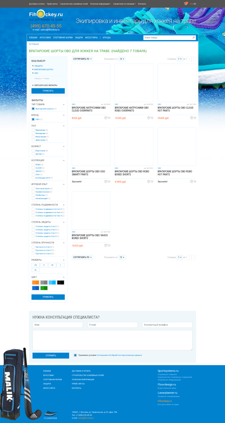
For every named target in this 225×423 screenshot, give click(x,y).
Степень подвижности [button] (44, 205)
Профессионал (44, 192)
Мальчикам (42, 137)
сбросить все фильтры (44, 85)
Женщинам (42, 133)
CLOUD (40, 168)
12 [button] (121, 59)
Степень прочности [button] (42, 243)
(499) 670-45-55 (46, 26)
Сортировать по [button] (81, 59)
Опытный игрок (44, 188)
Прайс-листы (52, 4)
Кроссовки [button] (45, 37)
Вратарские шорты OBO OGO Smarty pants (88, 173)
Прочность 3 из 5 (45, 247)
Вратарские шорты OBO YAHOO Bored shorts (90, 237)
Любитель (42, 195)
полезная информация (83, 379)
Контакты (142, 4)
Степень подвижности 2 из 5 (50, 209)
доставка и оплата (81, 371)
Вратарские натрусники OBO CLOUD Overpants (89, 109)
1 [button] (179, 59)
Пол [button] (33, 126)
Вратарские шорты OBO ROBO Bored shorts (132, 173)
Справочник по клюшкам (123, 4)
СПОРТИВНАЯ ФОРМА (52, 379)
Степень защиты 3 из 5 (47, 230)
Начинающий (43, 198)
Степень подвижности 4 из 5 (50, 212)
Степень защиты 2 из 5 (47, 226)
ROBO (40, 164)
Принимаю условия (110, 355)
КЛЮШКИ (47, 371)
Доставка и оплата (37, 4)
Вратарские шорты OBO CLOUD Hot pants (175, 109)
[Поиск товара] (169, 37)
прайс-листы (78, 383)
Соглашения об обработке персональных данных (119, 355)
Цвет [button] (34, 277)
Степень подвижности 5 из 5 (50, 216)
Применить (48, 91)
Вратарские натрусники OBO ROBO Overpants (132, 109)
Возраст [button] (36, 146)
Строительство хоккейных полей (74, 4)
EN (195, 4)
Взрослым (42, 151)
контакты (76, 388)
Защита (37, 66)
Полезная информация (99, 4)
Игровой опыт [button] (39, 184)
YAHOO (40, 171)
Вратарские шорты (42, 69)
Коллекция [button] (37, 160)
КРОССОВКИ (48, 375)
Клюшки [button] (33, 37)
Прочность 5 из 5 (45, 253)
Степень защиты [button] (41, 222)
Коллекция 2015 (44, 178)
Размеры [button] (36, 260)
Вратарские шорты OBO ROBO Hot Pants (175, 173)
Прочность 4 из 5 (45, 250)
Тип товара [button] (38, 104)
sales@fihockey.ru (49, 29)
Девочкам (42, 140)
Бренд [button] (35, 115)
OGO (39, 174)
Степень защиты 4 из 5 (47, 233)
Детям (40, 154)
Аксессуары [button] (91, 37)
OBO (35, 73)
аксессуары (49, 388)
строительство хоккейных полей (88, 375)
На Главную (34, 44)
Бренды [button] (107, 37)
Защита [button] (79, 37)
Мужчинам (42, 130)
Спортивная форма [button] (63, 37)
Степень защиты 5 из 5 (47, 236)
